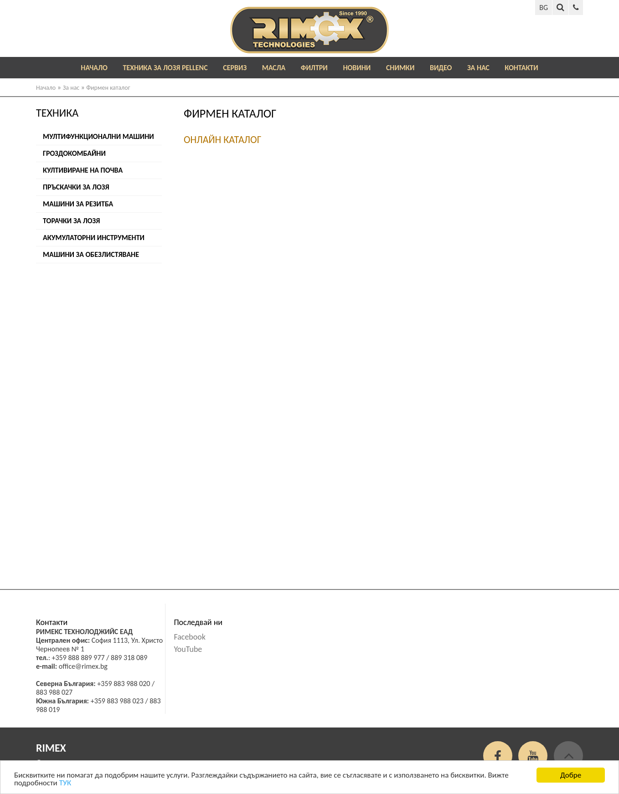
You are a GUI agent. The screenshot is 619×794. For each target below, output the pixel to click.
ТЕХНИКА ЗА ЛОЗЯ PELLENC (165, 67)
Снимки (400, 67)
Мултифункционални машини (98, 136)
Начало (94, 67)
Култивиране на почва (83, 170)
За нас (478, 67)
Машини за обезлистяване (91, 254)
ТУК (65, 785)
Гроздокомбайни (74, 153)
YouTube (188, 649)
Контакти (521, 67)
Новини (357, 67)
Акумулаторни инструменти (93, 237)
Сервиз (235, 67)
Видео (441, 67)
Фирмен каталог (108, 88)
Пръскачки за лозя (76, 187)
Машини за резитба (78, 204)
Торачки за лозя (71, 220)
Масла (273, 67)
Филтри (314, 67)
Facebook (190, 637)
